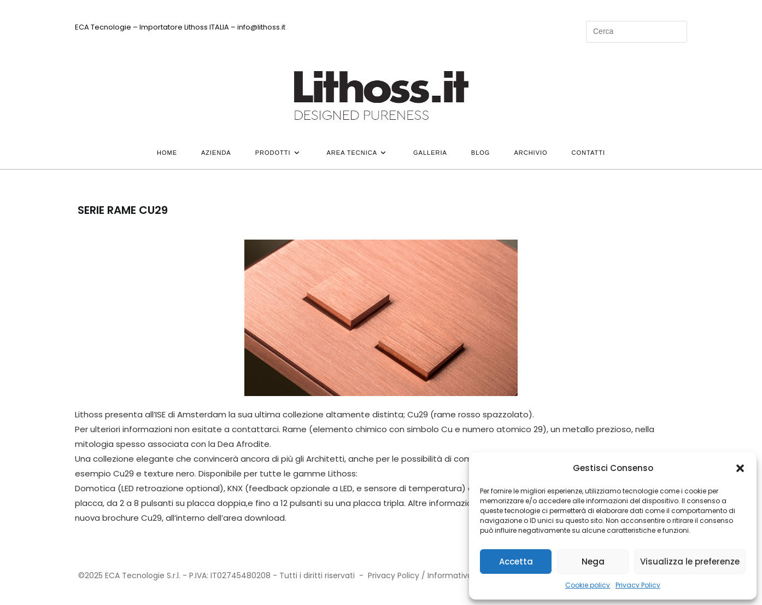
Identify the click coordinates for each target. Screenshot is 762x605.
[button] (740, 468)
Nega (593, 561)
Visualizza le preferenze (690, 561)
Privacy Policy (638, 585)
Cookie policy (587, 585)
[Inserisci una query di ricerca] (636, 32)
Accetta (516, 561)
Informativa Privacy (464, 575)
